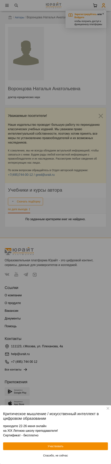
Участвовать (55, 446)
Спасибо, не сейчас (55, 455)
